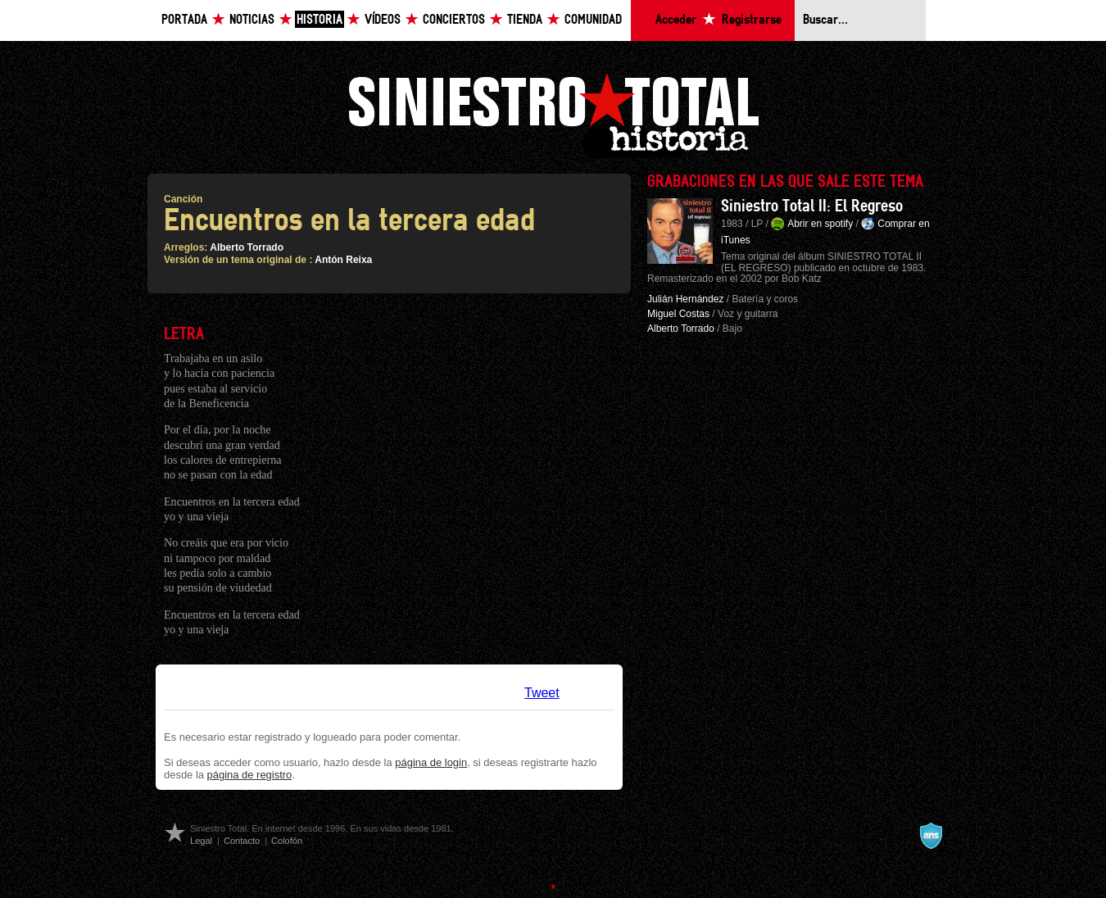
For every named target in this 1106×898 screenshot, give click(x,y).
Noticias (251, 20)
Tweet (542, 693)
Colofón (286, 841)
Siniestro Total (553, 113)
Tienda (524, 20)
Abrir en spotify (820, 223)
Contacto (242, 841)
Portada (184, 20)
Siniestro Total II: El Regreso (812, 206)
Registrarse (752, 20)
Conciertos (454, 20)
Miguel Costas (678, 314)
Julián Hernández (685, 299)
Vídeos (383, 20)
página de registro (249, 775)
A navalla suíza (930, 836)
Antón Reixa (343, 259)
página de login (431, 762)
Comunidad (593, 20)
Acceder (675, 20)
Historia (319, 20)
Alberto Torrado (246, 247)
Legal (201, 841)
